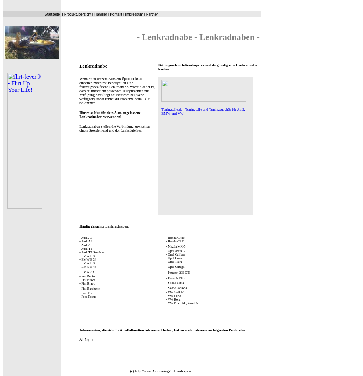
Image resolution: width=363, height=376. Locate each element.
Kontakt (116, 14)
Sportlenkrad (132, 79)
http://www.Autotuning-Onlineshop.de (163, 371)
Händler (100, 14)
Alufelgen (87, 340)
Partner (152, 14)
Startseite (52, 14)
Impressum (134, 14)
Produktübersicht (77, 14)
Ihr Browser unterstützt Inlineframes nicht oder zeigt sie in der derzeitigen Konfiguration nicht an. (31, 197)
